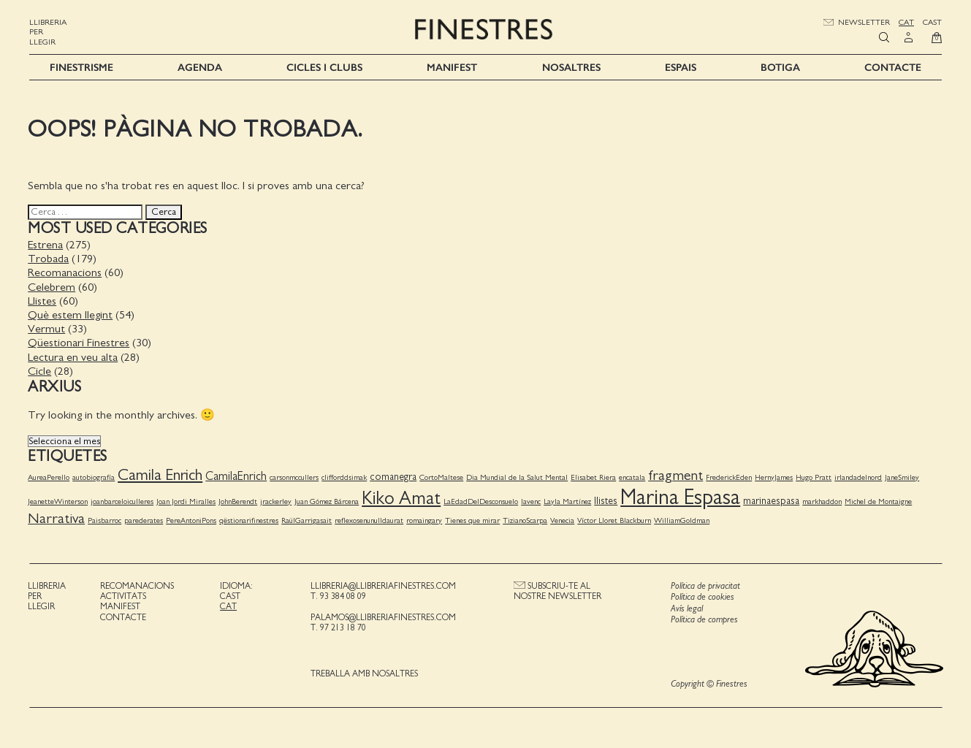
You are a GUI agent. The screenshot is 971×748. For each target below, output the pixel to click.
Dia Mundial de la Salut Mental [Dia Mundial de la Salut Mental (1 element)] (518, 477)
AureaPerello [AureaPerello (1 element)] (50, 477)
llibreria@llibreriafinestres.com (383, 585)
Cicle (41, 370)
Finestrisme (81, 67)
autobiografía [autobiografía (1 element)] (95, 477)
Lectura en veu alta (74, 356)
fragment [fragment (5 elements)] (677, 475)
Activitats (124, 595)
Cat (906, 22)
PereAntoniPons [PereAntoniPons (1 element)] (192, 520)
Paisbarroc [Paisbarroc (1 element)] (106, 520)
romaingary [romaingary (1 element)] (425, 520)
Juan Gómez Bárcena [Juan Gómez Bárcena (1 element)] (328, 501)
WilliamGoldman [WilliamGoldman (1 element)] (683, 520)
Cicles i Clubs (324, 67)
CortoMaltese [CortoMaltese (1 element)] (443, 477)
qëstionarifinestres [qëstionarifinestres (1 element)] (250, 520)
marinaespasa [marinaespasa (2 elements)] (773, 500)
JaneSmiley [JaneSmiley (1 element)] (903, 477)
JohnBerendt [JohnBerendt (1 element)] (239, 501)
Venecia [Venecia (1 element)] (564, 520)
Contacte (892, 67)
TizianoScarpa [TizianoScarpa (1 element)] (526, 520)
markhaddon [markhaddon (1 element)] (823, 501)
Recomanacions (66, 272)
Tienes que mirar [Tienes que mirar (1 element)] (473, 520)
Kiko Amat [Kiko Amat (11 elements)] (402, 498)
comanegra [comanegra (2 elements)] (394, 476)
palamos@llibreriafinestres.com (383, 616)
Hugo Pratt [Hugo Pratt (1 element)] (815, 477)
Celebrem (53, 286)
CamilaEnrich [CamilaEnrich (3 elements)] (237, 475)
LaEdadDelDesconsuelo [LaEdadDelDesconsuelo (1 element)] (482, 501)
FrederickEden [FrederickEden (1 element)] (730, 477)
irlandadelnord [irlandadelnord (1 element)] (859, 477)
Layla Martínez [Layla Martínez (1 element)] (569, 501)
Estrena (46, 244)
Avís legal (686, 608)
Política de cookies (702, 596)
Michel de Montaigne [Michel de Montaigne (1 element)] (879, 501)
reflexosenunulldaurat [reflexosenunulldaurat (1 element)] (370, 520)
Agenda (200, 67)
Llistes (43, 300)
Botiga (780, 67)
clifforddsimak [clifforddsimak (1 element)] (345, 477)
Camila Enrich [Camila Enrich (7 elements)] (161, 474)
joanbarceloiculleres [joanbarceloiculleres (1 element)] (123, 501)
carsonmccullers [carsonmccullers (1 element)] (295, 477)
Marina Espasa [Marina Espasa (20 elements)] (682, 497)
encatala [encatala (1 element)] (633, 477)
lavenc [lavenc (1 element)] (532, 501)
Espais (680, 67)
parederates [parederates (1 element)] (145, 520)
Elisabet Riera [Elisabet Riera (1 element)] (594, 477)
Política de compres (703, 620)
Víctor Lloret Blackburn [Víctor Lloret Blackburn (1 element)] (615, 520)
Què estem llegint (71, 314)
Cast (932, 22)
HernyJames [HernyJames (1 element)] (775, 477)
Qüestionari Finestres (80, 342)
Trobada (49, 258)
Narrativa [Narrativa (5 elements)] (57, 518)
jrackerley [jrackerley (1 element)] (277, 501)
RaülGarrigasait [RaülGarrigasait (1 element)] (308, 520)
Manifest (452, 67)
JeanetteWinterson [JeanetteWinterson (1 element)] (59, 501)
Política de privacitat (704, 585)
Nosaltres (571, 67)
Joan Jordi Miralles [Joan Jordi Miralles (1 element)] (187, 501)
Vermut (47, 328)
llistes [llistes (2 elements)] (607, 500)
